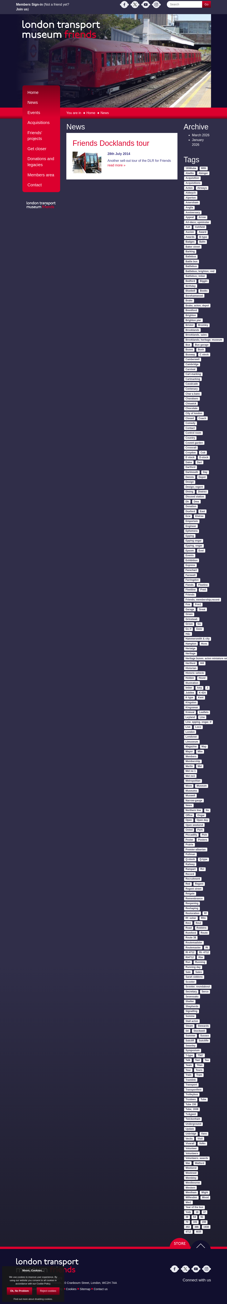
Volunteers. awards (197, 1158)
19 (197, 1212)
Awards (190, 237)
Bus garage (202, 344)
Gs (199, 624)
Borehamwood (194, 295)
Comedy (190, 423)
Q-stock (190, 859)
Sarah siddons (194, 976)
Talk (188, 1060)
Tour (188, 1070)
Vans (204, 1133)
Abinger (203, 173)
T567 (200, 1055)
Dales (189, 462)
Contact (35, 185)
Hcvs (204, 643)
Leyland (190, 717)
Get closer (37, 148)
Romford (191, 932)
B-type (203, 237)
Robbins (201, 927)
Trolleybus (192, 1094)
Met (200, 766)
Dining (189, 491)
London (190, 732)
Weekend (191, 1167)
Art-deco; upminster (197, 222)
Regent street (194, 888)
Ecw (188, 516)
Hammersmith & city (198, 638)
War (188, 1163)
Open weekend (194, 825)
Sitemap (85, 1288)
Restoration (192, 913)
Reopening (192, 903)
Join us (22, 9)
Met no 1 (191, 771)
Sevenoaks (192, 996)
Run (188, 962)
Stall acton (192, 1021)
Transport (191, 1084)
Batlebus (191, 256)
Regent (199, 883)
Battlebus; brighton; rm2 (200, 271)
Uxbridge (191, 1133)
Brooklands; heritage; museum (204, 339)
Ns (207, 810)
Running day (193, 967)
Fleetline (191, 589)
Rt (206, 947)
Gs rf (188, 628)
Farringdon (192, 579)
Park (200, 829)
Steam (189, 1025)
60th (203, 168)
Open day (202, 820)
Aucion (190, 232)
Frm (188, 604)
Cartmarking (193, 379)
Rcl (202, 869)
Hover (202, 678)
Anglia (189, 207)
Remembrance (194, 898)
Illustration (192, 682)
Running (200, 962)
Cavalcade (192, 383)
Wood (205, 1197)
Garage (190, 609)
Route (204, 932)
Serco (205, 991)
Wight (204, 1192)
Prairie (189, 844)
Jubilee (190, 692)
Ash (188, 227)
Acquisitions (39, 122)
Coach (202, 418)
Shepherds (192, 1006)
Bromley (203, 325)
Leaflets (204, 712)
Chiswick (191, 403)
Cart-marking (193, 374)
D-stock (203, 457)
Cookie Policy (43, 1283)
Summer (190, 1035)
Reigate (190, 893)
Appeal (190, 217)
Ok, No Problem (19, 1290)
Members (191, 756)
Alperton (191, 197)
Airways (202, 188)
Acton (189, 188)
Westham (191, 1192)
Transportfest (194, 1089)
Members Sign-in (29, 4)
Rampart (191, 869)
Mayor (189, 751)
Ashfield (200, 227)
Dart (199, 462)
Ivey (199, 687)
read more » (116, 165)
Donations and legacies (41, 161)
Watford (199, 1163)
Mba (200, 751)
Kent (201, 697)
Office (189, 815)
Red (188, 883)
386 (196, 1226)
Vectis (189, 1138)
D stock (190, 457)
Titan (199, 1065)
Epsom (190, 550)
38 (187, 1217)
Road (189, 927)
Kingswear (192, 707)
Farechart (191, 570)
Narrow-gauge (194, 800)
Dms (196, 501)
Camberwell (192, 359)
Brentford (191, 310)
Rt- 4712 (204, 952)
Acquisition (192, 178)
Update (190, 1128)
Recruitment (193, 878)
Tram (199, 1074)
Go (207, 4)
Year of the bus (194, 1207)
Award (202, 232)
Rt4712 (190, 957)
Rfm (203, 918)
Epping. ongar (194, 545)
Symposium (193, 1050)
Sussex (204, 1035)
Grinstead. (192, 619)
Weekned (191, 1172)
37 (204, 1212)
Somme (190, 1016)
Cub (202, 452)
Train (189, 1074)
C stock (204, 354)
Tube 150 (191, 1104)
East (202, 511)
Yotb (188, 1212)
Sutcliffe (204, 1040)
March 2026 (201, 135)
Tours (199, 1070)
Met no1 (190, 776)
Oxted (189, 829)
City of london (194, 413)
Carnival (190, 369)
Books (204, 290)
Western (190, 1187)
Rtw (200, 957)
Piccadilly (191, 834)
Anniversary (193, 212)
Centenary (192, 388)
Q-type (204, 859)
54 (194, 1217)
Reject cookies (48, 1290)
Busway (190, 354)
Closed (190, 418)
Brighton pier (193, 320)
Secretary (191, 991)
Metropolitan (193, 780)
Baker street (193, 246)
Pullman (190, 854)
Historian (191, 668)
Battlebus (191, 266)
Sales (198, 972)
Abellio (190, 173)
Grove (189, 624)
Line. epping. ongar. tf (198, 722)
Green (189, 614)
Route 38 (191, 937)
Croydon (191, 452)
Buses (189, 349)
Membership (193, 761)
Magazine (191, 746)
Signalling (191, 1011)
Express (190, 565)
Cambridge (192, 364)
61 (201, 1217)
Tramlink (191, 1079)
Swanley (190, 1045)
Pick (204, 834)
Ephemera (192, 530)
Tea (207, 1060)
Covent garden (194, 442)
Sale (188, 972)
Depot (202, 477)
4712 (188, 1231)
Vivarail (190, 1143)
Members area (41, 175)
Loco (198, 727)
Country (190, 437)
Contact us (101, 1288)
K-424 (202, 692)
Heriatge (190, 648)
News (105, 113)
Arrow (202, 217)
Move (189, 785)
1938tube (191, 168)
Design (190, 481)
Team (189, 1065)
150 (204, 1222)
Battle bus (192, 261)
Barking (190, 251)
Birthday (191, 286)
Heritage (190, 653)
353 (188, 1226)
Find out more (21, 1299)
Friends (190, 594)
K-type (189, 697)
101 (195, 1222)
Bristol (189, 325)
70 (187, 1222)
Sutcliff (190, 1040)
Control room (193, 432)
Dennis (190, 477)
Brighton (191, 315)
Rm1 (188, 923)
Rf (205, 913)
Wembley (191, 1177)
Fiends (190, 584)
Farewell (190, 575)
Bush (201, 349)
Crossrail (191, 447)
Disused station (195, 496)
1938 (206, 1226)
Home (90, 113)
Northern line (193, 810)
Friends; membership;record (202, 599)
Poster (189, 839)
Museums (191, 790)
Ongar (201, 815)
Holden (190, 678)
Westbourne (193, 1182)
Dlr (187, 501)
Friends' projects (35, 135)
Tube (203, 1099)
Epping (190, 535)
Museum (202, 785)
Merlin (189, 766)
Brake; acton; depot (197, 305)
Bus (188, 344)
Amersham (192, 202)
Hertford (190, 663)
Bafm (202, 241)
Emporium (192, 521)
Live (188, 727)
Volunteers (192, 1153)
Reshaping (192, 908)
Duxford (190, 511)
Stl (187, 1030)
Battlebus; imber (195, 276)
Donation (191, 506)
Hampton (191, 643)
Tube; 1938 (192, 1109)
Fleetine (203, 584)
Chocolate (192, 408)
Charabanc (192, 398)
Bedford (190, 281)
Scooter (190, 981)
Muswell (190, 795)
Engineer (191, 526)
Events (34, 112)
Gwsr (199, 628)
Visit (200, 1138)
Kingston (191, 702)
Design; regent (194, 486)
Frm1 (198, 604)
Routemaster (193, 947)
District (202, 491)
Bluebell (190, 290)
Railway (190, 864)
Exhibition (192, 560)
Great (202, 609)
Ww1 (188, 1202)
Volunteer (191, 1148)
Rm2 (198, 923)
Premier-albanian (196, 849)
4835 (199, 1231)
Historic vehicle (195, 673)
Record (190, 874)
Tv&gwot (191, 1114)
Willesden (191, 1197)
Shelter (190, 1001)
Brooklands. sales (196, 334)
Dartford (190, 467)
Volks (202, 1143)
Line (202, 717)
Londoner (191, 736)
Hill (202, 663)
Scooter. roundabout (198, 986)
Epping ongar (194, 540)
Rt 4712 (190, 952)
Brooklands (192, 330)
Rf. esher (191, 918)
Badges (190, 241)
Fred (203, 589)
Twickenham (193, 1118)
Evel (201, 550)
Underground (193, 1123)
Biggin (204, 281)
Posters (202, 839)
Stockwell (199, 1030)
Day (205, 472)
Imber (189, 687)
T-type (189, 1055)
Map (204, 746)
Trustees (191, 1099)
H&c (188, 633)
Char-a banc (193, 393)
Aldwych (191, 192)
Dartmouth (192, 472)
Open (189, 820)
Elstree (199, 516)
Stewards (203, 1025)
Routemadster (194, 942)
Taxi (197, 1060)
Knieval (190, 712)
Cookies (71, 1288)
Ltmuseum (192, 741)
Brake (189, 300)
